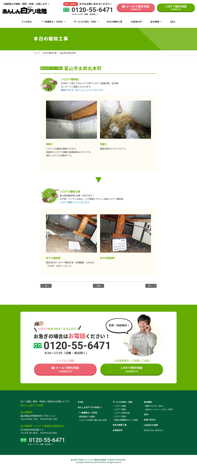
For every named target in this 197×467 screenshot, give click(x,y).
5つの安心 (27, 21)
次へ (150, 285)
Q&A (172, 21)
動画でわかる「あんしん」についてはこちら (82, 89)
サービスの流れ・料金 (85, 21)
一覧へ (98, 285)
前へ (47, 285)
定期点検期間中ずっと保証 (126, 419)
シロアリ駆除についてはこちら (74, 202)
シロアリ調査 (120, 405)
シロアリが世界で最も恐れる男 (93, 420)
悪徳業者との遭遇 (87, 416)
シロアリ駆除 (120, 409)
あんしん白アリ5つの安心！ (90, 407)
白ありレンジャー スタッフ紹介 (159, 409)
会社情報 (154, 21)
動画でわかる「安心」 (155, 405)
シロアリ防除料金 (122, 412)
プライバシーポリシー (154, 430)
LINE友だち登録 (151, 425)
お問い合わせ (150, 419)
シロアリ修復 (120, 416)
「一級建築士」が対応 (52, 21)
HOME (80, 401)
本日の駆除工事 (114, 21)
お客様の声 (136, 21)
